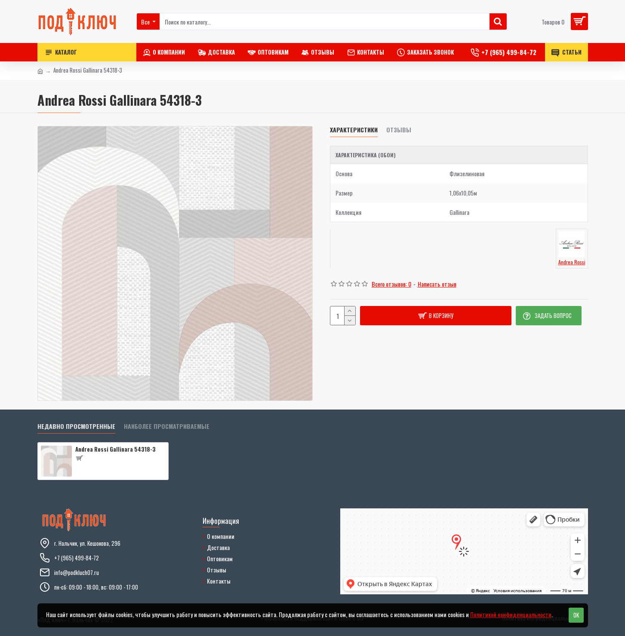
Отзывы (398, 130)
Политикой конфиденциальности (510, 614)
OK (576, 615)
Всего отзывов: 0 (391, 283)
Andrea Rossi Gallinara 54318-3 (115, 449)
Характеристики (354, 130)
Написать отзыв (437, 283)
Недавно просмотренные (76, 426)
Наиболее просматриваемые (166, 426)
